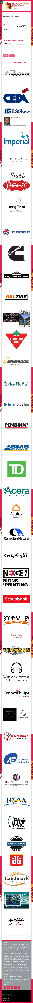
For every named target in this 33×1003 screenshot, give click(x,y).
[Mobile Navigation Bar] (1, 2)
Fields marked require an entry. (11, 16)
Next (5, 55)
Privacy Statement (7, 1000)
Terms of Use (6, 998)
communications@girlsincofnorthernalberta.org (15, 979)
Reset (12, 55)
